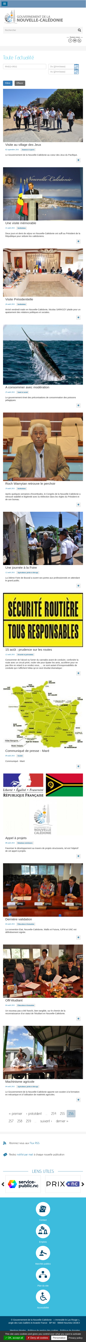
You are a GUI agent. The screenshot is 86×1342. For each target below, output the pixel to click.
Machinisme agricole (19, 1081)
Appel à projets (16, 838)
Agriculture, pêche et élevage (27, 572)
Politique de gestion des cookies (43, 1330)
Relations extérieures (24, 843)
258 (19, 1121)
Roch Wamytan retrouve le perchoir (30, 483)
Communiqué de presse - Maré (27, 750)
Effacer (20, 83)
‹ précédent (34, 1113)
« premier (15, 1113)
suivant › (46, 1121)
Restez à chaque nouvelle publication (36, 1154)
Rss (79, 41)
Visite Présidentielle (19, 299)
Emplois (43, 1242)
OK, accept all (14, 1338)
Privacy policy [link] (76, 1338)
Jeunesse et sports (28, 149)
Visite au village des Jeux (23, 144)
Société (19, 756)
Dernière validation (18, 919)
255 (62, 1113)
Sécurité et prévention (25, 654)
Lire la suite (78, 159)
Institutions (21, 228)
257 (11, 1121)
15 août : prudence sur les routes (28, 649)
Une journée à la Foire (21, 567)
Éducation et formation (25, 924)
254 (53, 1113)
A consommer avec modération (27, 387)
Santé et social (22, 392)
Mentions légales (18, 1330)
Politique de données (70, 1330)
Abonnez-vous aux (24, 1143)
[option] (23, 1184)
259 (28, 1121)
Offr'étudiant (13, 1000)
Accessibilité (43, 1307)
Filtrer (7, 83)
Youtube (75, 41)
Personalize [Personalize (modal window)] (59, 1338)
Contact (43, 1220)
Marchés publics (43, 1264)
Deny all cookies (38, 1338)
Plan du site (42, 1285)
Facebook (70, 41)
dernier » (62, 1121)
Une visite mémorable (20, 223)
